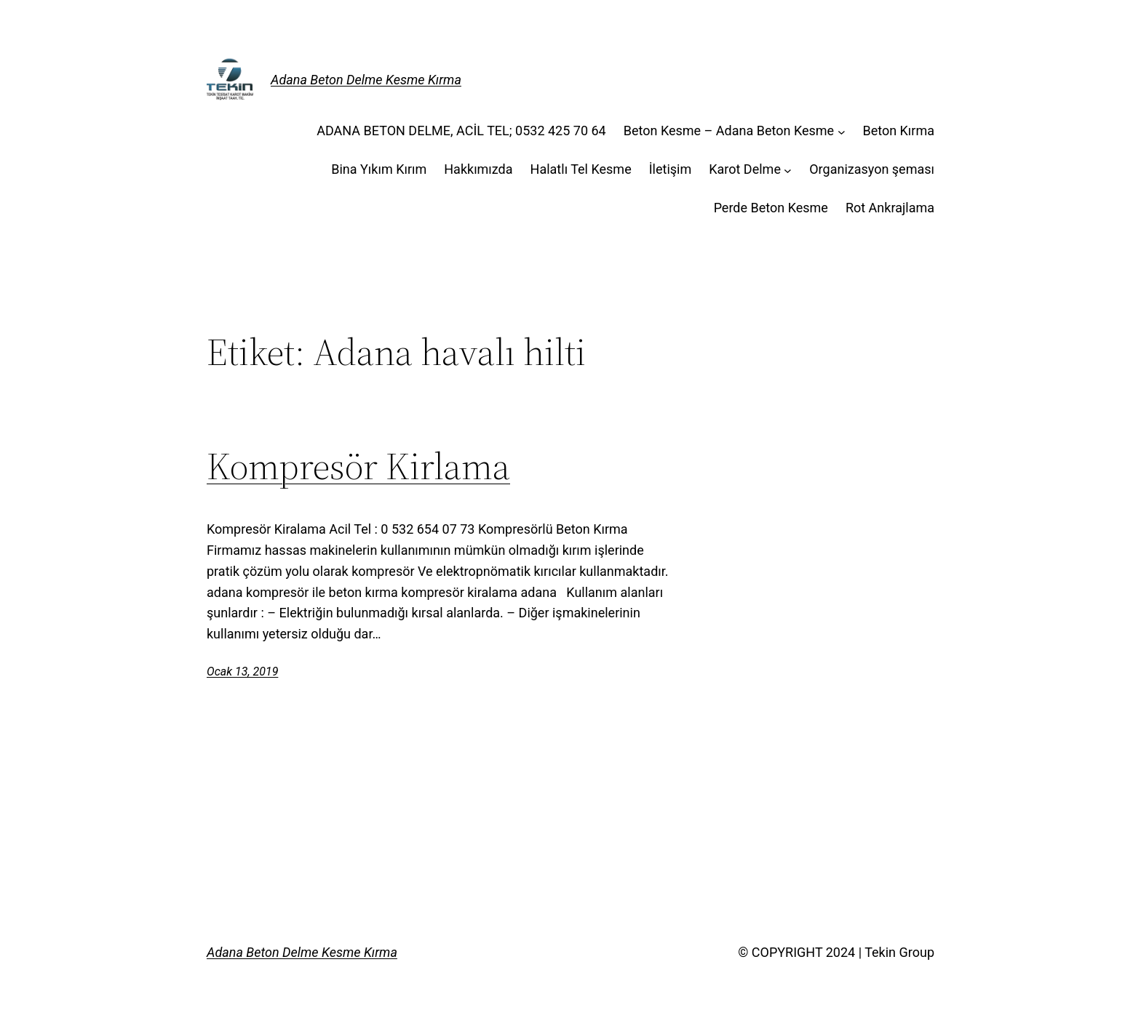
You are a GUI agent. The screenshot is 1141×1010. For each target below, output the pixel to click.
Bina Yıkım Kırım (378, 169)
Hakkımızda (478, 169)
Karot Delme (745, 169)
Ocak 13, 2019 (242, 671)
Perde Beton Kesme (771, 207)
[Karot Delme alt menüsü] (788, 170)
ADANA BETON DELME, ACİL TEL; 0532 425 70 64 (461, 130)
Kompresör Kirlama (358, 466)
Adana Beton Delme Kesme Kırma (366, 79)
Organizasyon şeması (871, 169)
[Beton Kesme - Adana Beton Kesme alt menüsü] (842, 131)
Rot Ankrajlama (890, 207)
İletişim (670, 169)
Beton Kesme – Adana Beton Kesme (729, 130)
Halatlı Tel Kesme (581, 169)
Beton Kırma (898, 130)
